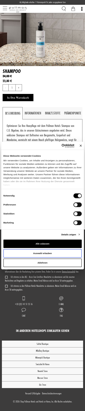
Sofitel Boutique (42, 344)
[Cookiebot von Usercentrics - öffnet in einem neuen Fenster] (61, 146)
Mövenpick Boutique (42, 357)
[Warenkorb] (73, 9)
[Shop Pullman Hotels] (24, 9)
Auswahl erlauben (42, 253)
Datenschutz (51, 393)
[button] (23, 313)
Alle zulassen (42, 243)
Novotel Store (43, 371)
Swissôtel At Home (42, 364)
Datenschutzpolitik (68, 271)
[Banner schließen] (81, 146)
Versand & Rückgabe (32, 393)
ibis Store (42, 384)
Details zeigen (68, 234)
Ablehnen (42, 262)
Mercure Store (42, 378)
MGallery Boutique (42, 350)
